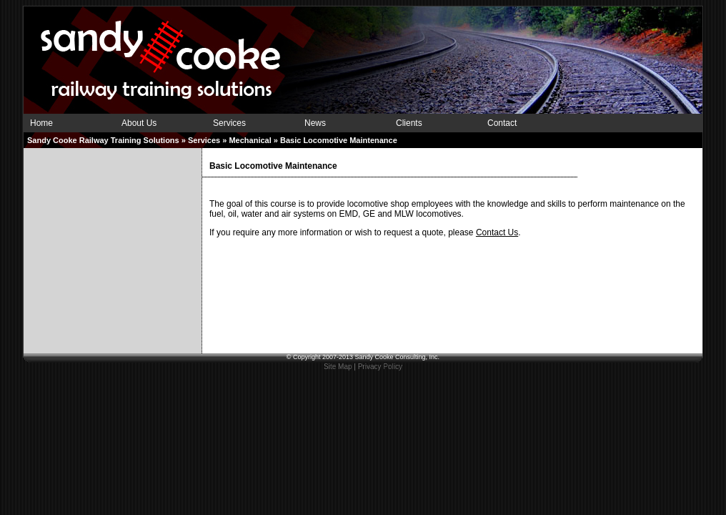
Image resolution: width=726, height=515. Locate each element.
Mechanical (250, 140)
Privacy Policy (380, 367)
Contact (502, 123)
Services (229, 123)
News (315, 123)
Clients (409, 123)
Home (41, 123)
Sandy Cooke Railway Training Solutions (103, 140)
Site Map (338, 367)
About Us (138, 123)
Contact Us (497, 232)
